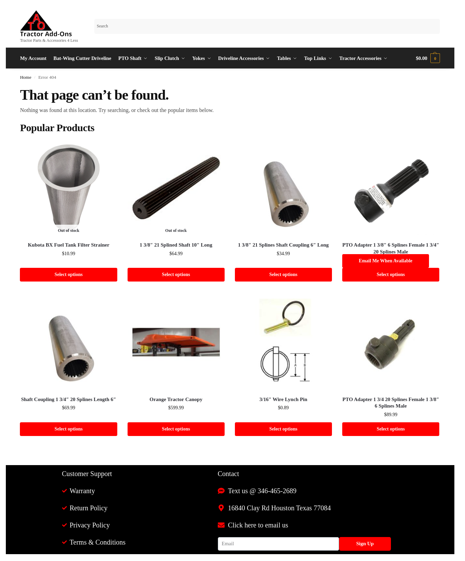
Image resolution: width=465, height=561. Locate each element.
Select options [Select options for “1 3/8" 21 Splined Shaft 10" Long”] (176, 274)
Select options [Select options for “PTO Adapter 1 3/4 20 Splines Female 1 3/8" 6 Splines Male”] (391, 429)
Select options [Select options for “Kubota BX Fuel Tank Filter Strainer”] (69, 274)
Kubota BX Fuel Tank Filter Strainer (68, 245)
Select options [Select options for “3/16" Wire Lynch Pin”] (283, 429)
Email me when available (385, 260)
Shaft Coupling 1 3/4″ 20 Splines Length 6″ (68, 399)
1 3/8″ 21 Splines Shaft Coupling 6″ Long (283, 245)
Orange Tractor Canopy (176, 399)
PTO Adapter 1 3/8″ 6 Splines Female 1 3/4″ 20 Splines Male (390, 248)
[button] (428, 58)
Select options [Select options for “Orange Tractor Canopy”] (176, 429)
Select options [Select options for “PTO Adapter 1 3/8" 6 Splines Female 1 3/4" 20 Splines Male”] (391, 274)
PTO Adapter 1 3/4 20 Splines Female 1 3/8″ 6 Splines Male (391, 403)
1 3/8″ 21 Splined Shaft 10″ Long (176, 245)
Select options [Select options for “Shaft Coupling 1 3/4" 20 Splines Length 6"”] (69, 429)
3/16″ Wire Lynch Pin (284, 399)
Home (25, 77)
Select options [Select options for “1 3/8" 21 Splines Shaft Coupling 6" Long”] (283, 274)
